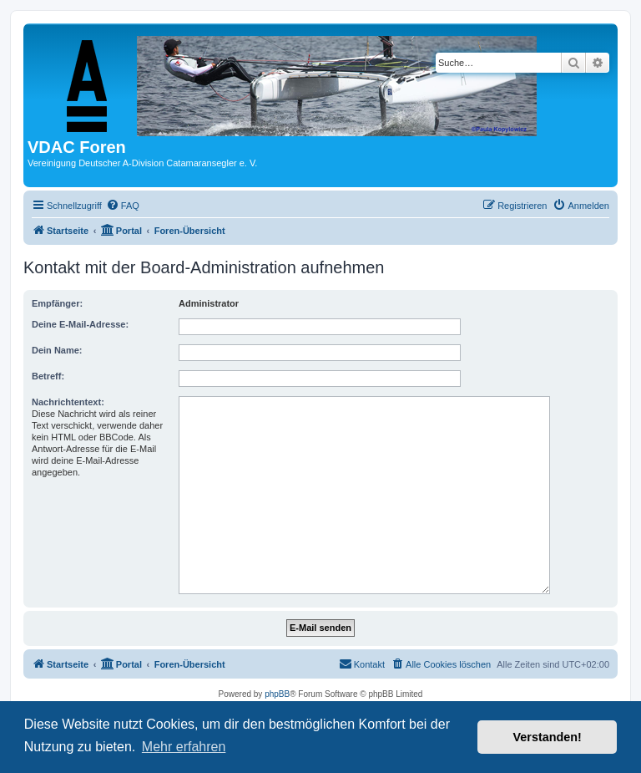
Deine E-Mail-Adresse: (80, 324)
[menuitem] (122, 206)
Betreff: (48, 376)
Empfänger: (57, 303)
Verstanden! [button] (547, 737)
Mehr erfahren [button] (184, 747)
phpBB (277, 694)
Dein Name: (57, 350)
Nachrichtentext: (68, 402)
